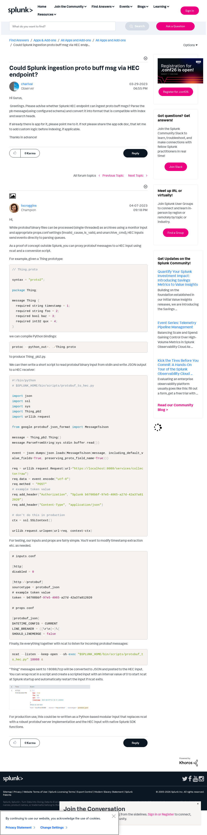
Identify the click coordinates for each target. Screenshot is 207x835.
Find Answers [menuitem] (102, 6)
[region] (59, 823)
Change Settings (52, 827)
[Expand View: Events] (131, 6)
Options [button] (187, 45)
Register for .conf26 (175, 91)
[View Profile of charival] (27, 84)
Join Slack (175, 166)
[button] (145, 59)
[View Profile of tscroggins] (29, 205)
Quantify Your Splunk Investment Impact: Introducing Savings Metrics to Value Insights (178, 278)
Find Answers (19, 40)
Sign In (189, 10)
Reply (135, 153)
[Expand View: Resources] (55, 14)
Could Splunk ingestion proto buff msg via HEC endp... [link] (51, 45)
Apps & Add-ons (45, 40)
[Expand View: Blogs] (147, 6)
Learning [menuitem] (159, 6)
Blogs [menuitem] (141, 6)
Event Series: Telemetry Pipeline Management (177, 324)
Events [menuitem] (124, 6)
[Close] (114, 816)
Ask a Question (175, 26)
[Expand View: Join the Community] (85, 6)
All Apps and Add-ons (76, 40)
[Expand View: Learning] (168, 6)
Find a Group (176, 232)
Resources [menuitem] (45, 14)
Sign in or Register (161, 814)
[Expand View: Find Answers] (113, 6)
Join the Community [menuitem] (69, 6)
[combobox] (79, 26)
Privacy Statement (19, 827)
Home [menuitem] (42, 6)
